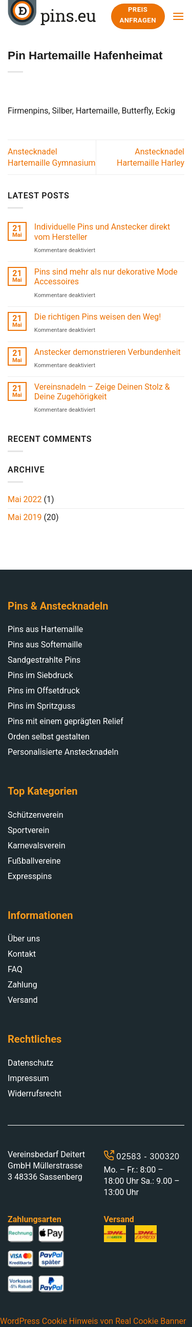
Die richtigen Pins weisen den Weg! (97, 317)
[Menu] (178, 16)
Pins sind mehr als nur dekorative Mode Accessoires (106, 276)
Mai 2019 (25, 517)
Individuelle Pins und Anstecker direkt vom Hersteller (102, 231)
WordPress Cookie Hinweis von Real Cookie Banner (93, 1321)
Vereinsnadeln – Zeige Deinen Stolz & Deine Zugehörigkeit (102, 391)
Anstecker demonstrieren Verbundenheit (107, 352)
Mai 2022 (25, 499)
